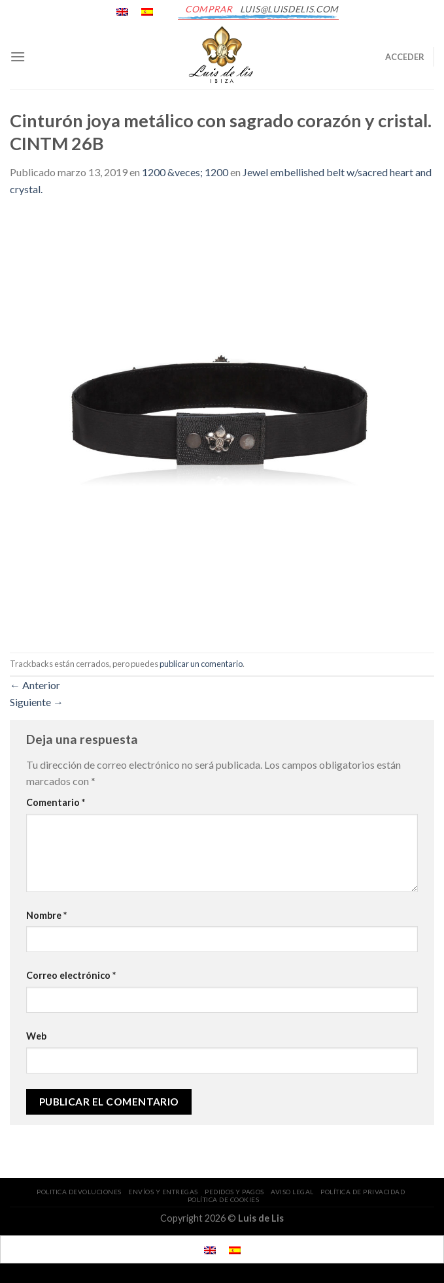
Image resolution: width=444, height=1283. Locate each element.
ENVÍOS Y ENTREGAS (163, 1192)
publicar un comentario (201, 663)
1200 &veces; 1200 (185, 172)
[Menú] (18, 56)
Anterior (35, 685)
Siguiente (36, 702)
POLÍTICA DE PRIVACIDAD (362, 1192)
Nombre (46, 915)
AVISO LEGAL (292, 1192)
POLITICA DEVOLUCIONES (79, 1192)
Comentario (55, 802)
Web (36, 1036)
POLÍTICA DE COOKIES (224, 1199)
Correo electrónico (71, 975)
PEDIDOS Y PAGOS (234, 1192)
